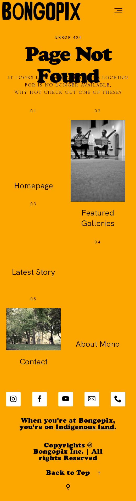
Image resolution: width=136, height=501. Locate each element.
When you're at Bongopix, (68, 421)
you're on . (67, 427)
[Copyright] (68, 487)
